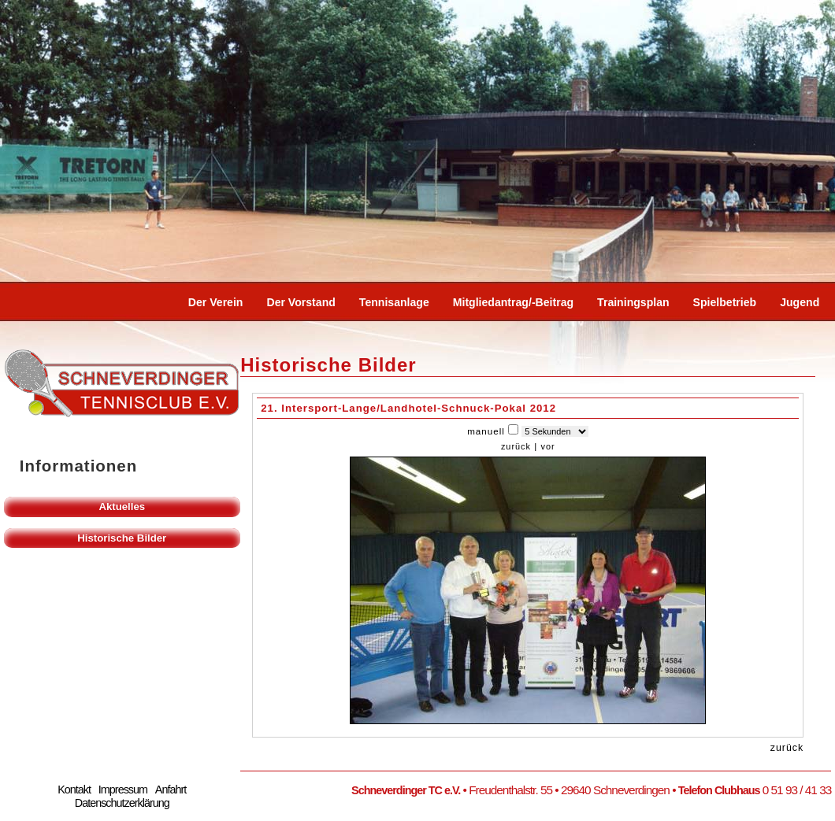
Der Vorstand (300, 302)
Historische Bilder (121, 538)
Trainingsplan (633, 302)
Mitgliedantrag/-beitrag (513, 302)
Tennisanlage (394, 302)
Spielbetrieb (725, 302)
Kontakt (74, 789)
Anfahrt (170, 789)
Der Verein (215, 302)
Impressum (122, 789)
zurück (516, 446)
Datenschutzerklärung (122, 803)
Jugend (799, 302)
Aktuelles (121, 506)
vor (547, 446)
